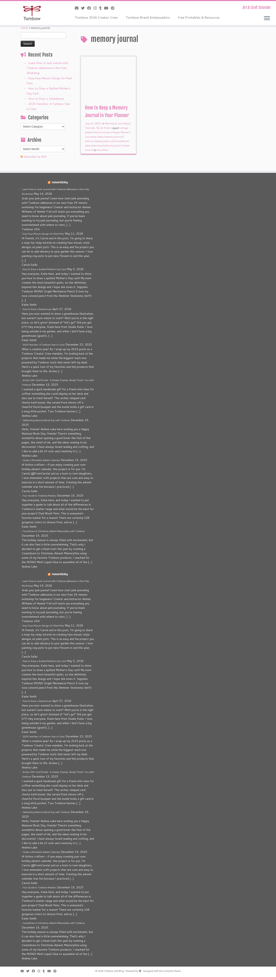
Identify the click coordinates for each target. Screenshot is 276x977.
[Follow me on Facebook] (90, 8)
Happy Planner (121, 132)
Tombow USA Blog (60, 182)
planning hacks (112, 145)
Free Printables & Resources (199, 17)
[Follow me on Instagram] (96, 8)
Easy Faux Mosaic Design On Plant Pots (43, 233)
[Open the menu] (267, 18)
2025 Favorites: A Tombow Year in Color (43, 344)
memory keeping (94, 141)
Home (24, 28)
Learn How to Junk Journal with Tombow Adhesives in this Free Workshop (47, 68)
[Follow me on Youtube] (107, 8)
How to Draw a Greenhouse (46, 99)
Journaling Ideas (94, 136)
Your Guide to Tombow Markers (39, 495)
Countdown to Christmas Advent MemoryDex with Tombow (53, 531)
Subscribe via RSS (35, 157)
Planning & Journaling (117, 123)
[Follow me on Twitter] (84, 8)
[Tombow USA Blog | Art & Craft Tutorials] (32, 13)
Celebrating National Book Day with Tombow (46, 420)
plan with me (112, 141)
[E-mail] (78, 8)
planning (97, 145)
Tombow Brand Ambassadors (148, 17)
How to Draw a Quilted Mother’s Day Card (44, 269)
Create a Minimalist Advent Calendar (41, 460)
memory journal (114, 136)
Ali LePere (102, 150)
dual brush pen (102, 132)
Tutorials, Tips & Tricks (98, 128)
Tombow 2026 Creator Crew (96, 17)
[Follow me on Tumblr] (101, 8)
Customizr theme (172, 971)
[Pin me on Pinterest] (114, 8)
